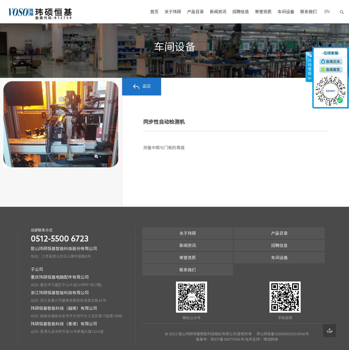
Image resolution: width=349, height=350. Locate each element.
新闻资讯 (218, 12)
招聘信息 (240, 12)
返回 (142, 86)
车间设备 (286, 12)
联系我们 (308, 12)
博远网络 (270, 339)
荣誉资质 (263, 12)
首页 (154, 12)
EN (327, 11)
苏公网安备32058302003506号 (282, 334)
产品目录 (195, 12)
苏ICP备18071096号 (227, 339)
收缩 (309, 66)
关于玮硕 (172, 12)
